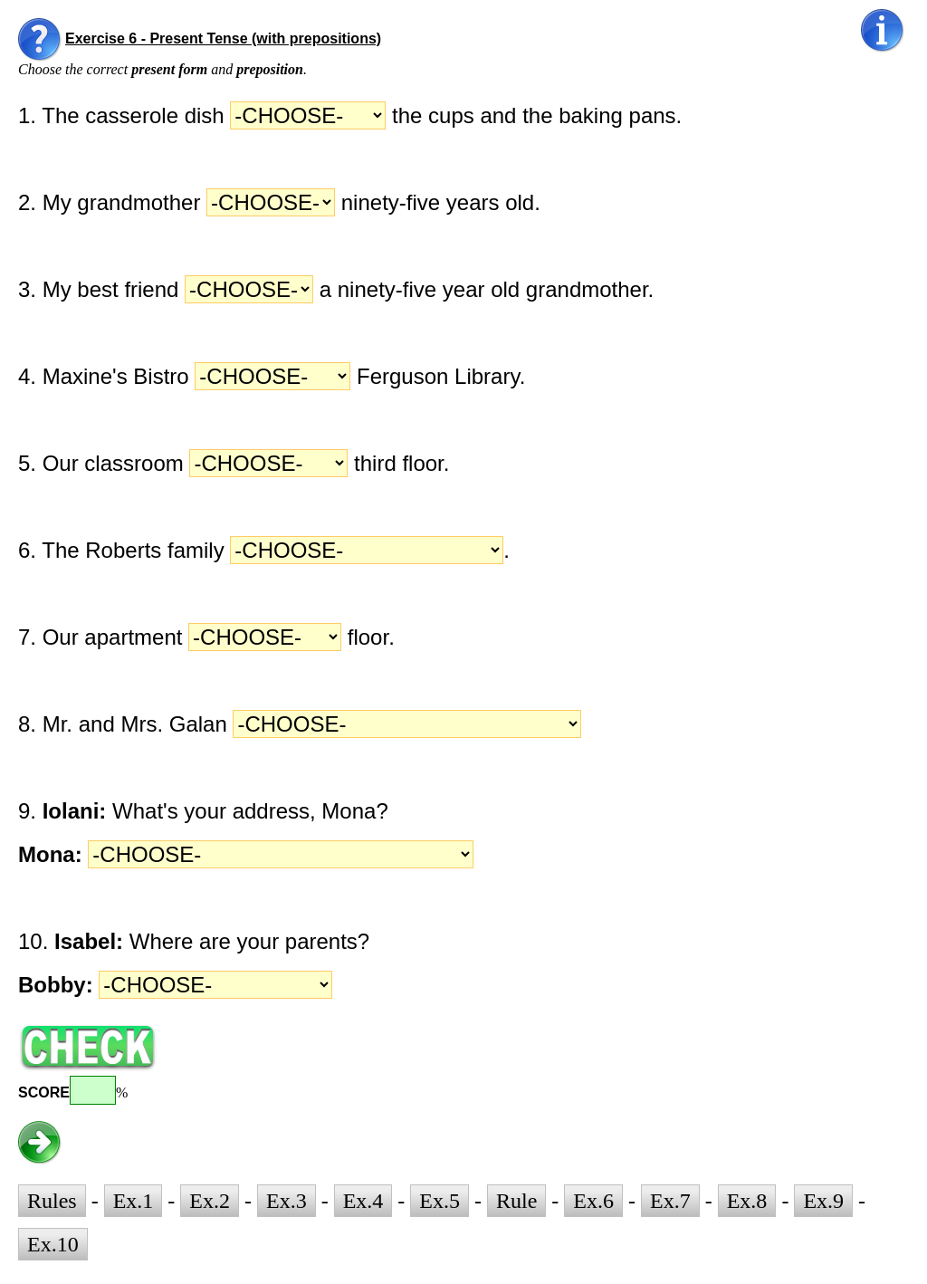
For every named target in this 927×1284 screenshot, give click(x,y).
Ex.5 (439, 1200)
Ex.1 (133, 1200)
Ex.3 (286, 1200)
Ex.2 (209, 1200)
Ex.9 (823, 1200)
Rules (52, 1200)
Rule (516, 1200)
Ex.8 (747, 1200)
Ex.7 (670, 1200)
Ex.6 (593, 1200)
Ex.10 (53, 1244)
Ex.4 (363, 1200)
